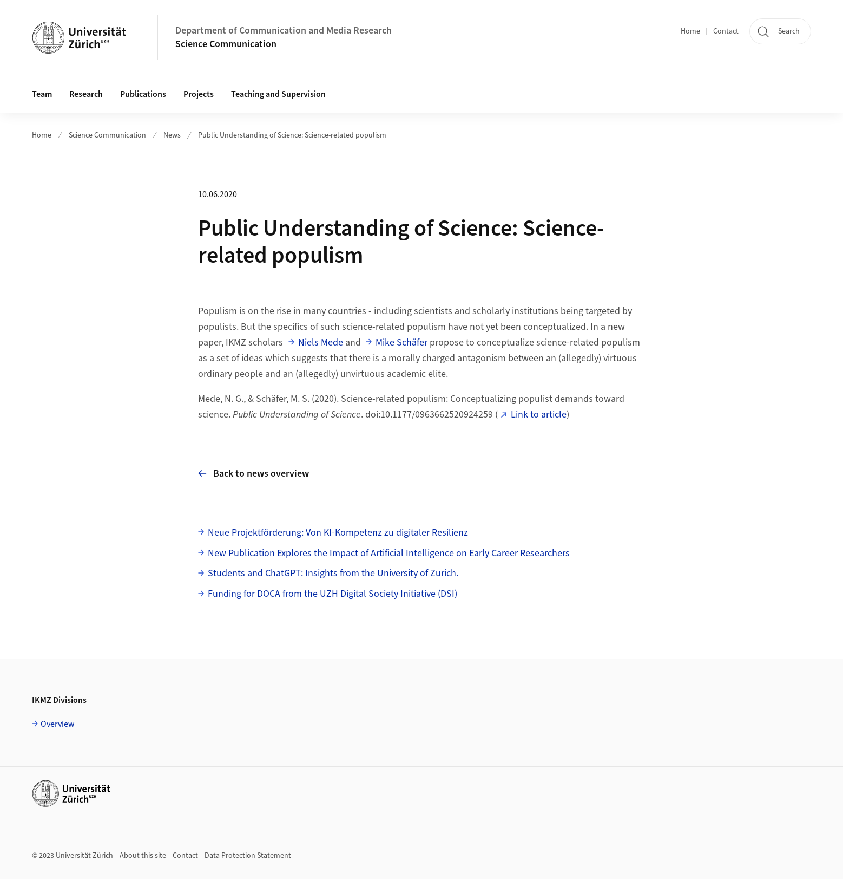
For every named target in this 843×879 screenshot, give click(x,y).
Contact (726, 31)
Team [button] (42, 94)
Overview (58, 724)
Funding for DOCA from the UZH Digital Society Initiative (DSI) (332, 594)
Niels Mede (320, 342)
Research (86, 94)
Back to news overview (253, 473)
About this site (143, 855)
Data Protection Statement (248, 855)
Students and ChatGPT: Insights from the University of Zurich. (333, 573)
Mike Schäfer (401, 342)
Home (690, 31)
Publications (143, 94)
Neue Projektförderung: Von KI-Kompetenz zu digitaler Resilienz (338, 532)
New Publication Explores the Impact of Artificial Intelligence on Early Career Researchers (389, 553)
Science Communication (225, 44)
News (172, 135)
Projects (198, 94)
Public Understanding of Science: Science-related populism (292, 135)
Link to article (539, 414)
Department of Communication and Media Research (283, 30)
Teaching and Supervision (278, 94)
